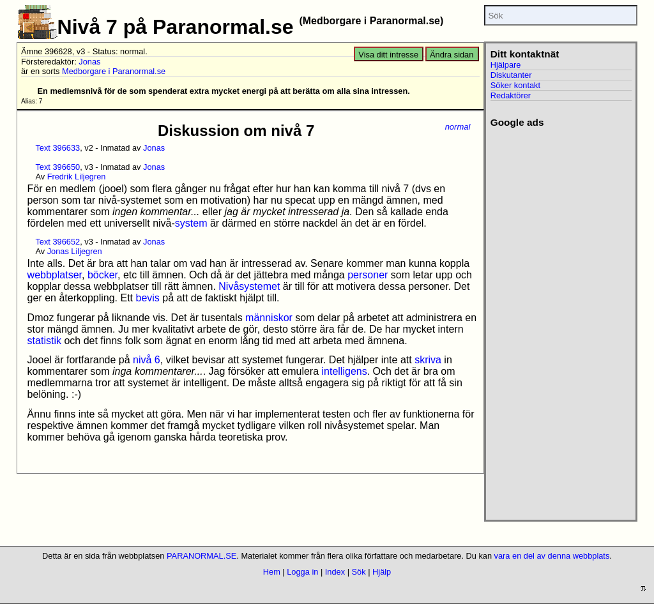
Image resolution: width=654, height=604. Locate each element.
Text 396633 (57, 148)
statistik (44, 340)
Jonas (89, 61)
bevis (147, 297)
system (191, 223)
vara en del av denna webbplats (552, 556)
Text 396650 (57, 167)
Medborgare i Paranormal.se (113, 71)
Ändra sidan (451, 54)
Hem (271, 572)
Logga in (302, 572)
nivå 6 (146, 359)
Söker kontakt (515, 85)
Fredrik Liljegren (76, 176)
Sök (359, 572)
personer (367, 274)
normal (458, 127)
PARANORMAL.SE (201, 556)
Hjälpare (505, 65)
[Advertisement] (559, 319)
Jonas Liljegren (74, 251)
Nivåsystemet (249, 286)
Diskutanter (511, 75)
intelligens (344, 371)
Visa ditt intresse (388, 54)
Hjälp (381, 572)
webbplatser (54, 274)
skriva (427, 359)
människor (269, 317)
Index (335, 572)
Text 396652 (57, 241)
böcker (102, 274)
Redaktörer (510, 95)
